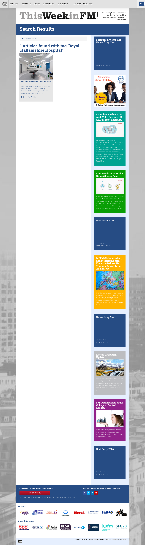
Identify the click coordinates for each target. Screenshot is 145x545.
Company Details (81, 540)
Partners (76, 4)
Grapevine (26, 4)
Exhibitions (64, 4)
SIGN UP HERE (35, 493)
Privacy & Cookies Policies (116, 540)
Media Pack (89, 4)
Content (14, 4)
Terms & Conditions (96, 540)
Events (37, 4)
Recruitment (49, 4)
